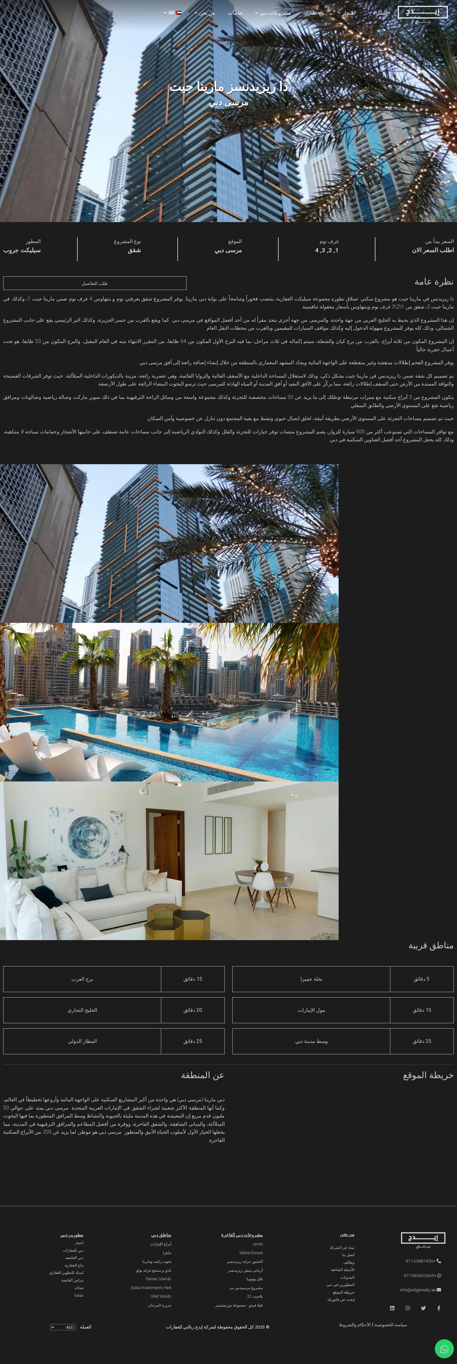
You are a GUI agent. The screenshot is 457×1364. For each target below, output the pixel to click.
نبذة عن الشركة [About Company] (342, 1247)
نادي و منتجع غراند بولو (153, 1270)
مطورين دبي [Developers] (71, 1234)
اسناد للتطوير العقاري (66, 1272)
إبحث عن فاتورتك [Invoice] (340, 1299)
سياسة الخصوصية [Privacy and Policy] (390, 1324)
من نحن (347, 1234)
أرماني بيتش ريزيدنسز (245, 1270)
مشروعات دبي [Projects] (273, 13)
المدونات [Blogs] (347, 1277)
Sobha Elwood (251, 1253)
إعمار (79, 1243)
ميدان (79, 1287)
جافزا (167, 1253)
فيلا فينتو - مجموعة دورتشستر (239, 1305)
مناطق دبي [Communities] (161, 1234)
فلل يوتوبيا (255, 1279)
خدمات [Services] (235, 13)
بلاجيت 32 (255, 1296)
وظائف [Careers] (348, 1262)
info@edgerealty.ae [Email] (420, 1289)
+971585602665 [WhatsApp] (422, 1275)
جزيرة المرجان (159, 1305)
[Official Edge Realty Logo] (411, 1241)
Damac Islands (158, 1279)
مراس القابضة (72, 1280)
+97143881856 (423, 1260)
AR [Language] (172, 13)
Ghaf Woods (160, 1296)
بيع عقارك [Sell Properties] (314, 13)
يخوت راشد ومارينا (156, 1261)
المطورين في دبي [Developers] (340, 1284)
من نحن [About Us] (204, 13)
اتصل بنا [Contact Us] (348, 1255)
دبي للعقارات (73, 1250)
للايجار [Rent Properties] (346, 13)
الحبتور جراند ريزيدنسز (245, 1261)
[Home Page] (422, 15)
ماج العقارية (74, 1265)
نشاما (79, 1295)
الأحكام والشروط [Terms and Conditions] (355, 1324)
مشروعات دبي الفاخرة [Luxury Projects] (242, 1234)
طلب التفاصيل (95, 283)
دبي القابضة (74, 1257)
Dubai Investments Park (151, 1288)
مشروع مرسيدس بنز (246, 1288)
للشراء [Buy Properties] (377, 13)
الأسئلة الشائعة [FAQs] (342, 1270)
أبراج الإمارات (160, 1244)
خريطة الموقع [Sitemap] (343, 1292)
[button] (439, 1308)
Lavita (258, 1244)
